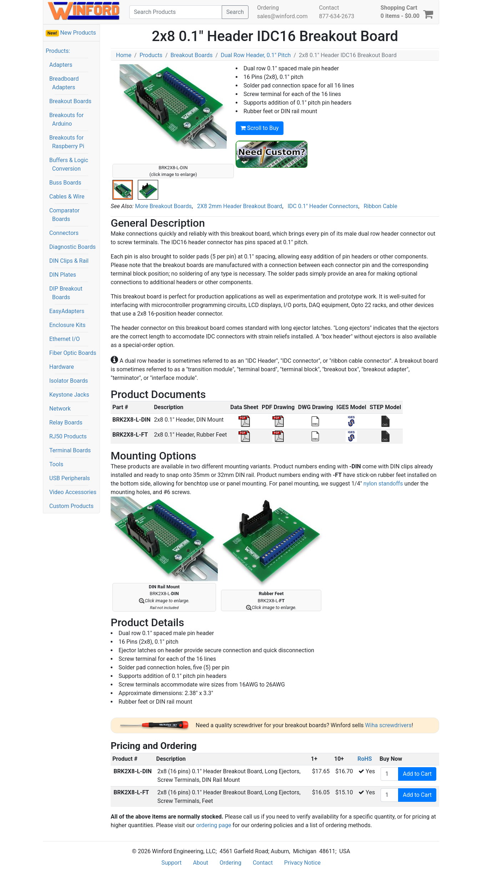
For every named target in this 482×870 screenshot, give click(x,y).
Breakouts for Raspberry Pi (66, 142)
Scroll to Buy (259, 128)
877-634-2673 (336, 16)
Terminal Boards (70, 450)
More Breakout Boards (163, 206)
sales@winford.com (282, 16)
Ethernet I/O (64, 339)
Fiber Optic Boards (72, 352)
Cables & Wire (66, 196)
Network (60, 408)
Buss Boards (65, 182)
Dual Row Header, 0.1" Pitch (256, 55)
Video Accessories (72, 492)
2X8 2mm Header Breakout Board (239, 206)
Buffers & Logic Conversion (68, 164)
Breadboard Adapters (64, 83)
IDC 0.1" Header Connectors (322, 206)
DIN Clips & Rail (69, 260)
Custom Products (71, 506)
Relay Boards (65, 422)
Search (235, 12)
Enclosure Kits (67, 325)
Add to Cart (417, 773)
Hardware (61, 366)
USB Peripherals (69, 478)
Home (123, 55)
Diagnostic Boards (72, 246)
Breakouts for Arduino (66, 119)
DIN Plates (62, 274)
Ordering (268, 7)
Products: (58, 50)
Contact (329, 7)
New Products (71, 32)
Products (151, 55)
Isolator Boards (68, 380)
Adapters (60, 64)
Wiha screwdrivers (388, 725)
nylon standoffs (383, 483)
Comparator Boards (64, 214)
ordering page (213, 825)
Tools (56, 464)
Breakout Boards (70, 101)
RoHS (364, 758)
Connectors (64, 233)
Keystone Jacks (69, 394)
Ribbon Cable (380, 206)
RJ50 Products (68, 436)
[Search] (175, 12)
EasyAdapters (66, 311)
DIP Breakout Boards (65, 293)
